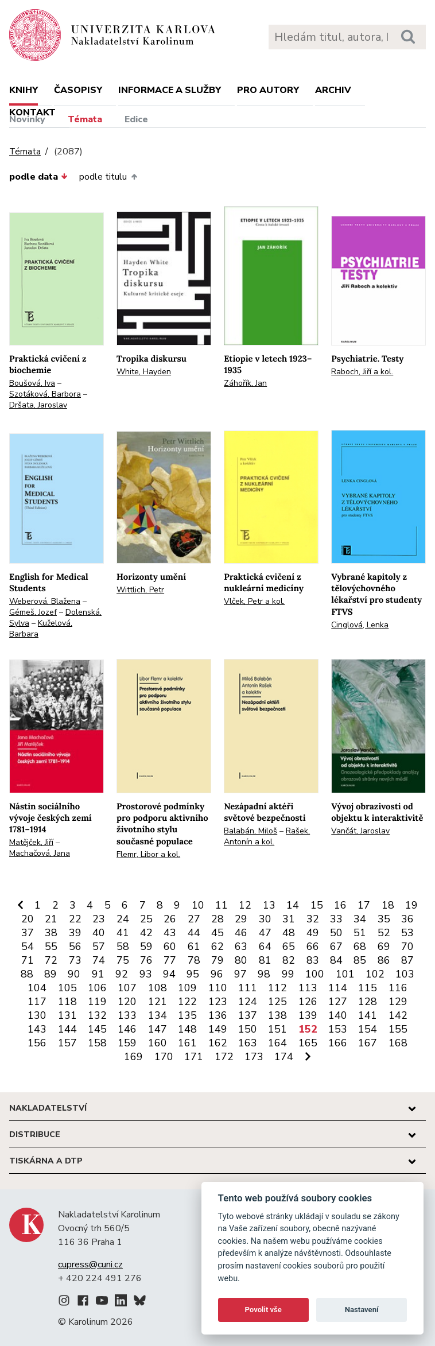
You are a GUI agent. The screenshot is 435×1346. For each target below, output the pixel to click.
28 (217, 919)
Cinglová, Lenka (360, 624)
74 (98, 960)
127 (337, 1001)
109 (187, 988)
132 (97, 1015)
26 (170, 919)
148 (187, 1029)
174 (283, 1057)
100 (314, 974)
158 (97, 1043)
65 (288, 946)
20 (27, 919)
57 (98, 946)
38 (51, 933)
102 (375, 974)
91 (98, 974)
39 (75, 933)
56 (75, 946)
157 (67, 1043)
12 (245, 905)
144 (67, 1029)
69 (384, 946)
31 (288, 919)
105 (67, 988)
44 (194, 933)
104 (37, 988)
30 (265, 919)
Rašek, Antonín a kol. (267, 836)
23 (98, 919)
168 (398, 1043)
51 (360, 933)
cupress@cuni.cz (90, 1264)
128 (367, 1001)
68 (360, 946)
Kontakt (32, 112)
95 (193, 974)
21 (51, 919)
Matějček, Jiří (31, 842)
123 (217, 1001)
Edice (136, 119)
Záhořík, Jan (245, 383)
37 (27, 933)
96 (217, 974)
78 (194, 960)
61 (194, 946)
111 (247, 988)
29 (241, 919)
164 (277, 1043)
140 (337, 1015)
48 (288, 933)
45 (217, 933)
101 (345, 974)
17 (364, 905)
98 (264, 974)
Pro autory (268, 90)
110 (217, 988)
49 (312, 933)
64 (265, 946)
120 (127, 1001)
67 (336, 946)
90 (74, 974)
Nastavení (362, 1309)
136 (217, 1015)
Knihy (23, 90)
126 (307, 1001)
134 (157, 1015)
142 (398, 1015)
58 (122, 946)
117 (37, 1001)
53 (407, 933)
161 (187, 1043)
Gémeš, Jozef (33, 612)
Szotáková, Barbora (45, 394)
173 (253, 1057)
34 (360, 919)
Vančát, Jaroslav (360, 830)
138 (277, 1015)
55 (51, 946)
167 (367, 1043)
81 (265, 960)
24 (122, 919)
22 (75, 919)
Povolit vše (263, 1309)
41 (122, 933)
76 (146, 960)
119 (97, 1001)
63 (241, 946)
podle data (38, 176)
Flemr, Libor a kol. (148, 854)
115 (367, 988)
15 (316, 905)
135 (187, 1015)
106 (97, 988)
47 (265, 933)
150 (247, 1029)
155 (398, 1029)
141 (367, 1015)
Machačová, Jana (39, 853)
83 (312, 960)
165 (307, 1043)
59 (146, 946)
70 (407, 946)
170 (163, 1057)
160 (157, 1043)
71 (27, 960)
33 (336, 919)
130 (37, 1015)
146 (127, 1029)
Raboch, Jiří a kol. (362, 371)
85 (360, 960)
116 (398, 988)
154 (367, 1029)
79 (217, 960)
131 (67, 1015)
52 (384, 933)
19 (411, 905)
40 (98, 933)
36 (407, 919)
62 (217, 946)
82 (288, 960)
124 (247, 1001)
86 (384, 960)
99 (288, 974)
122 (187, 1001)
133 (127, 1015)
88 (27, 974)
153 (337, 1029)
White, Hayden (143, 371)
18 (388, 905)
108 (157, 988)
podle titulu (108, 176)
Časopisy (78, 90)
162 (217, 1043)
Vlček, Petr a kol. (254, 601)
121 (157, 1001)
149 (217, 1029)
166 (337, 1043)
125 (277, 1001)
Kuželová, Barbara (40, 628)
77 (170, 960)
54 (27, 946)
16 (340, 905)
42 (146, 933)
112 (277, 988)
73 (75, 960)
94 (169, 974)
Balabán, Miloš (250, 830)
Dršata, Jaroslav (38, 404)
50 (336, 933)
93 (145, 974)
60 (170, 946)
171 (193, 1057)
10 (198, 905)
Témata (85, 119)
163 (247, 1043)
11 (221, 905)
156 (37, 1043)
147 (157, 1029)
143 (37, 1029)
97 (240, 974)
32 (312, 919)
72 (51, 960)
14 (292, 905)
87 (407, 960)
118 (67, 1001)
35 (384, 919)
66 (312, 946)
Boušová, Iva (32, 383)
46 (241, 933)
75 (122, 960)
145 (97, 1029)
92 (121, 974)
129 (398, 1001)
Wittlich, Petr (140, 589)
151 (277, 1029)
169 (133, 1057)
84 (336, 960)
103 (404, 974)
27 (194, 919)
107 (127, 988)
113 (307, 988)
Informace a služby (169, 90)
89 (50, 974)
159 (127, 1043)
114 (337, 988)
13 (269, 905)
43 (170, 933)
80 (241, 960)
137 (247, 1015)
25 (146, 919)
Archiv (333, 90)
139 (307, 1015)
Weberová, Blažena (44, 601)
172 (224, 1057)
